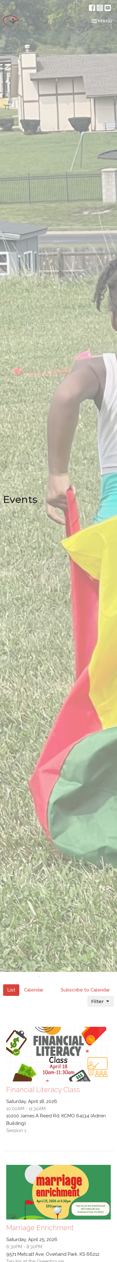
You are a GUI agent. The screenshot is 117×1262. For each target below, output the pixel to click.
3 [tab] (49, 976)
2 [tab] (40, 976)
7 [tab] (87, 976)
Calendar (33, 990)
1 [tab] (30, 976)
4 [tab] (59, 976)
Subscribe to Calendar (85, 990)
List (11, 990)
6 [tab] (77, 976)
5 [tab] (68, 976)
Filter (100, 1001)
